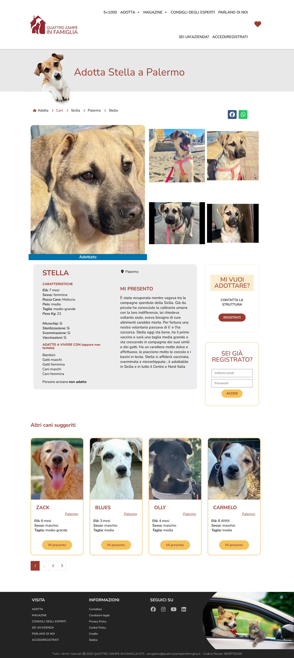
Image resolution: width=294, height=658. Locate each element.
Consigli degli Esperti (193, 12)
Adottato (88, 257)
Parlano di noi (233, 12)
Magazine (155, 12)
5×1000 (110, 12)
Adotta (130, 12)
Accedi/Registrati (230, 36)
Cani (59, 110)
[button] (232, 114)
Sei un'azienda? (194, 36)
